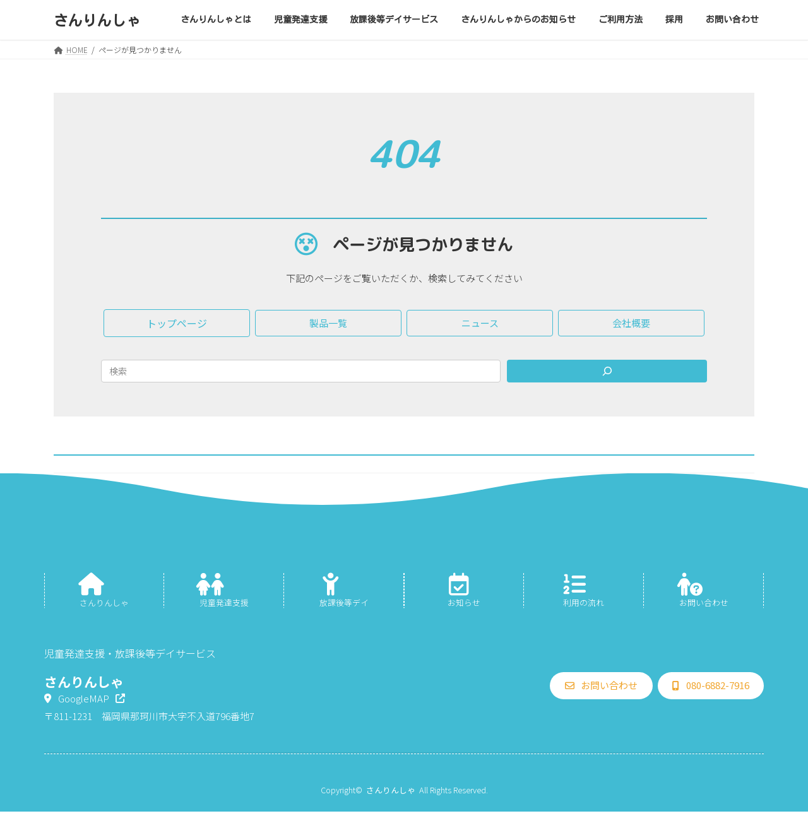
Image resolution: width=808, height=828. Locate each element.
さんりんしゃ (390, 790)
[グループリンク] (104, 591)
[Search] (607, 371)
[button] (177, 323)
